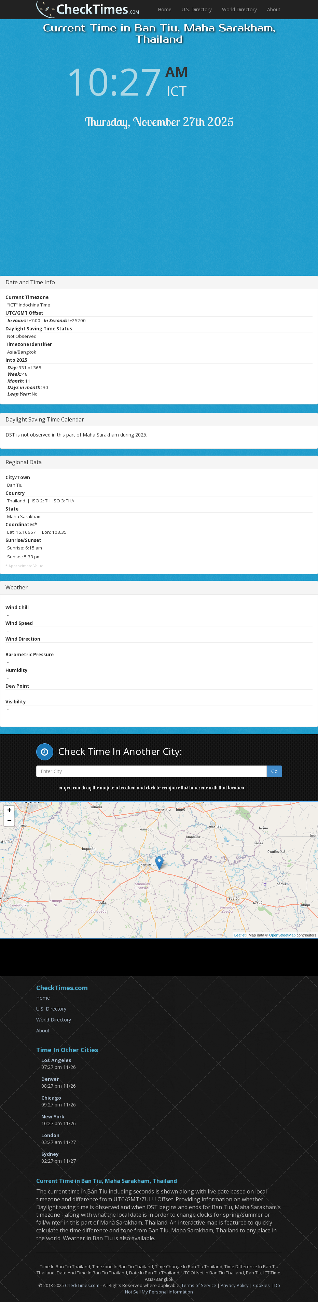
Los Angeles (56, 1060)
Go (274, 771)
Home (164, 9)
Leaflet (240, 935)
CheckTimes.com (82, 1285)
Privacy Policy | (237, 1285)
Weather (16, 587)
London (50, 1135)
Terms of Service (198, 1285)
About (273, 9)
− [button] (9, 821)
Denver (50, 1079)
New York (53, 1116)
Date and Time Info (30, 282)
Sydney (50, 1154)
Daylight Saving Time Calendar (44, 419)
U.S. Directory (197, 9)
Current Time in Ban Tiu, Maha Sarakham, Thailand (106, 1181)
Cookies (261, 1285)
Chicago (51, 1097)
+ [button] (9, 811)
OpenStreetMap (282, 935)
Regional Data (23, 462)
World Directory (239, 9)
